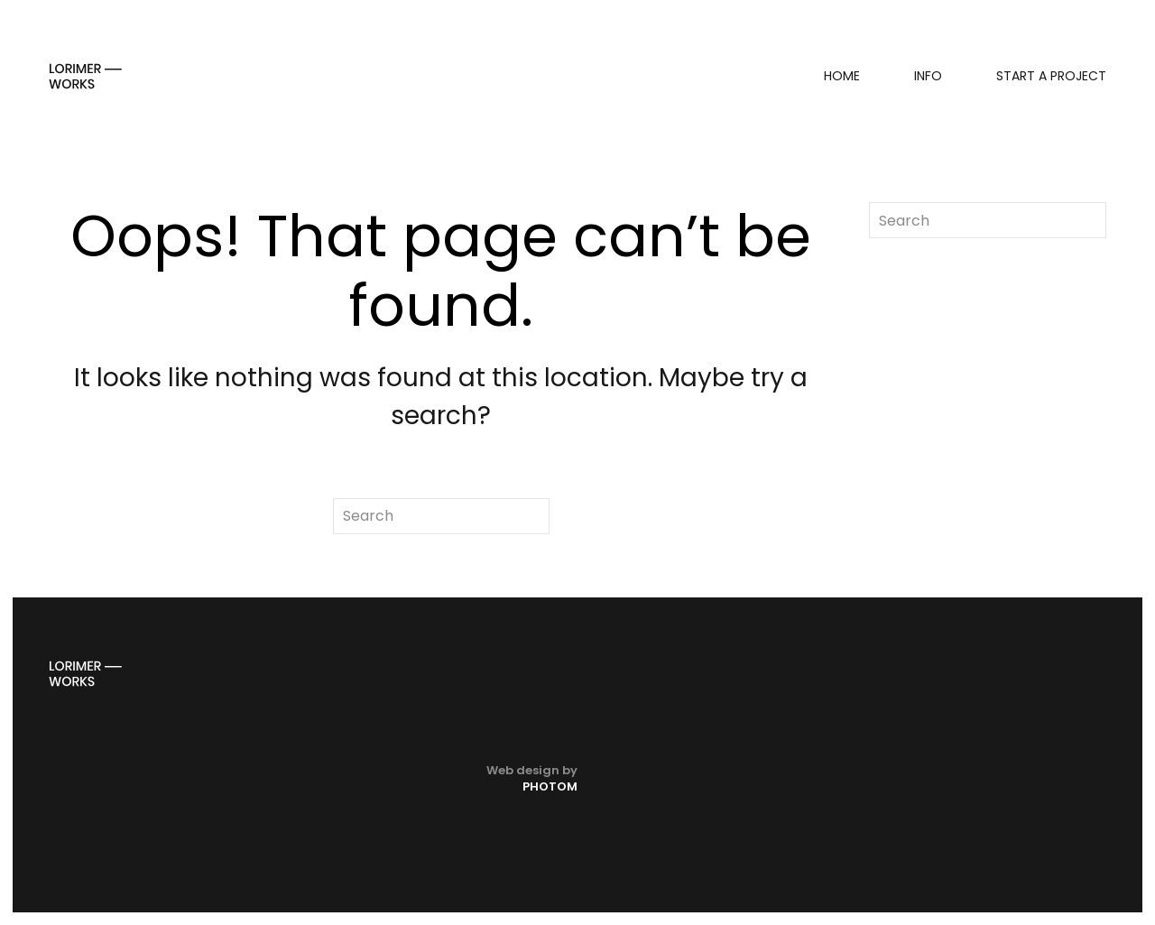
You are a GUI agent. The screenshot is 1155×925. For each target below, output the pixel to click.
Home (842, 76)
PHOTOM (550, 786)
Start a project (1051, 76)
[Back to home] (85, 76)
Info (928, 76)
